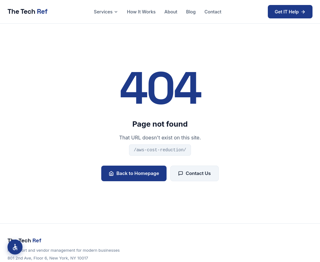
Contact (212, 11)
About (170, 11)
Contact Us (194, 173)
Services (106, 11)
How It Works (141, 11)
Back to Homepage (134, 173)
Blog (191, 11)
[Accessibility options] (15, 247)
